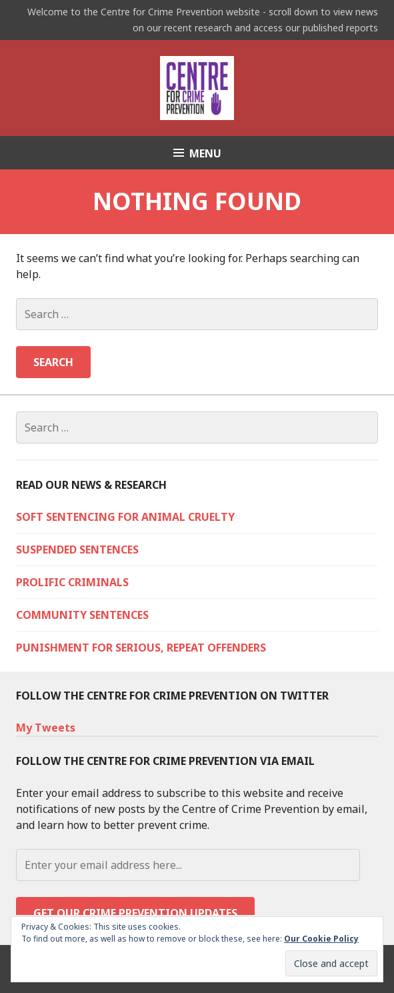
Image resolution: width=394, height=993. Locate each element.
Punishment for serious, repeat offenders (141, 647)
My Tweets (45, 727)
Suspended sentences (77, 549)
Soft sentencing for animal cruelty (125, 517)
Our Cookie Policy (321, 938)
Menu (205, 153)
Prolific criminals (72, 582)
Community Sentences (82, 615)
